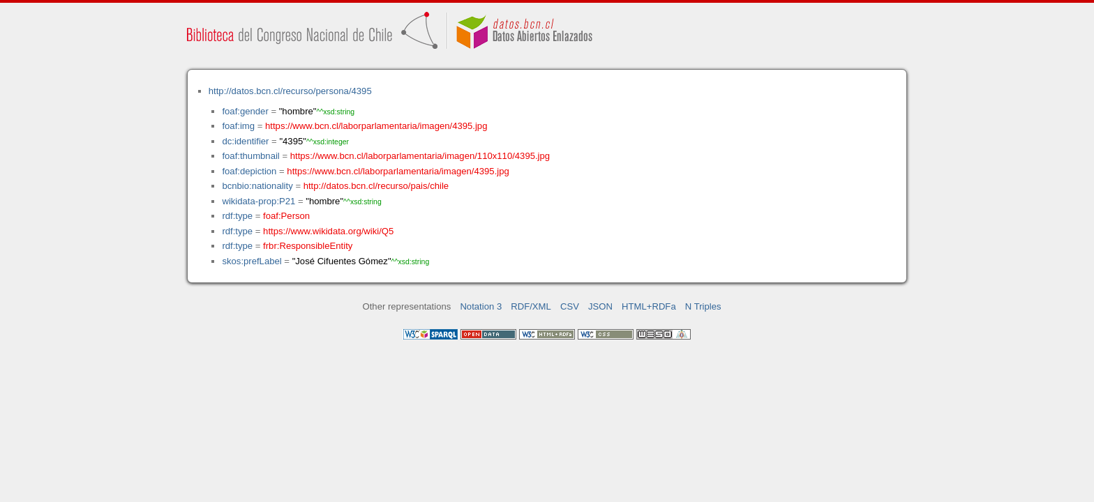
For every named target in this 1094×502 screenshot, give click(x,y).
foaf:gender (245, 111)
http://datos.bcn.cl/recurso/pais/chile (376, 186)
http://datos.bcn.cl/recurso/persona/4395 (290, 91)
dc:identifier (245, 141)
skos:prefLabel (251, 261)
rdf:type (237, 216)
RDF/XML (531, 306)
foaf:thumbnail (250, 156)
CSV (569, 306)
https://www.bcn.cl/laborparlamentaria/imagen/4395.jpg (376, 126)
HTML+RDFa (649, 306)
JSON (600, 306)
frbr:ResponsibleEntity (307, 246)
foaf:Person (286, 216)
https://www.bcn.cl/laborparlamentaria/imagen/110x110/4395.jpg (420, 156)
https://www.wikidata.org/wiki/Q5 (328, 231)
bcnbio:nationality (257, 186)
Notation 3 (481, 306)
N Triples (703, 306)
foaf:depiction (249, 171)
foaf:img (238, 126)
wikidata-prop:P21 (258, 201)
